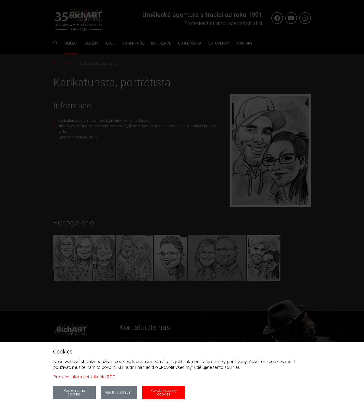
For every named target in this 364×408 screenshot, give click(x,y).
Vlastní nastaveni (119, 392)
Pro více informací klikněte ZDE (84, 376)
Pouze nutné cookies (74, 392)
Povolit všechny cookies (163, 392)
